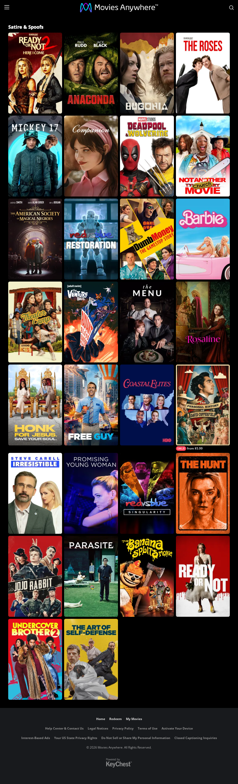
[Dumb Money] (147, 239)
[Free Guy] (91, 405)
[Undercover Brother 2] (35, 659)
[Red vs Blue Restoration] (91, 239)
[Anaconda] (91, 73)
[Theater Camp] (35, 322)
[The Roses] (203, 73)
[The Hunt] (203, 493)
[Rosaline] (203, 322)
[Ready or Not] (203, 576)
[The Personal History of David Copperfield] (203, 408)
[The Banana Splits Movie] (147, 576)
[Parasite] (91, 576)
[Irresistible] (35, 493)
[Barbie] (203, 239)
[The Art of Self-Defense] (91, 659)
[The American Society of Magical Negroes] (35, 239)
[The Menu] (147, 322)
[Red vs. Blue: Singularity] (147, 493)
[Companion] (91, 156)
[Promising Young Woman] (91, 493)
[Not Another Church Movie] (203, 156)
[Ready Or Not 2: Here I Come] (35, 73)
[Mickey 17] (35, 156)
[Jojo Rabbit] (35, 576)
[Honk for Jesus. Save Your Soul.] (35, 405)
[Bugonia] (147, 73)
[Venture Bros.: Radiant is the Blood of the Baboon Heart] (91, 322)
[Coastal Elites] (147, 405)
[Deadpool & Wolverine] (147, 156)
